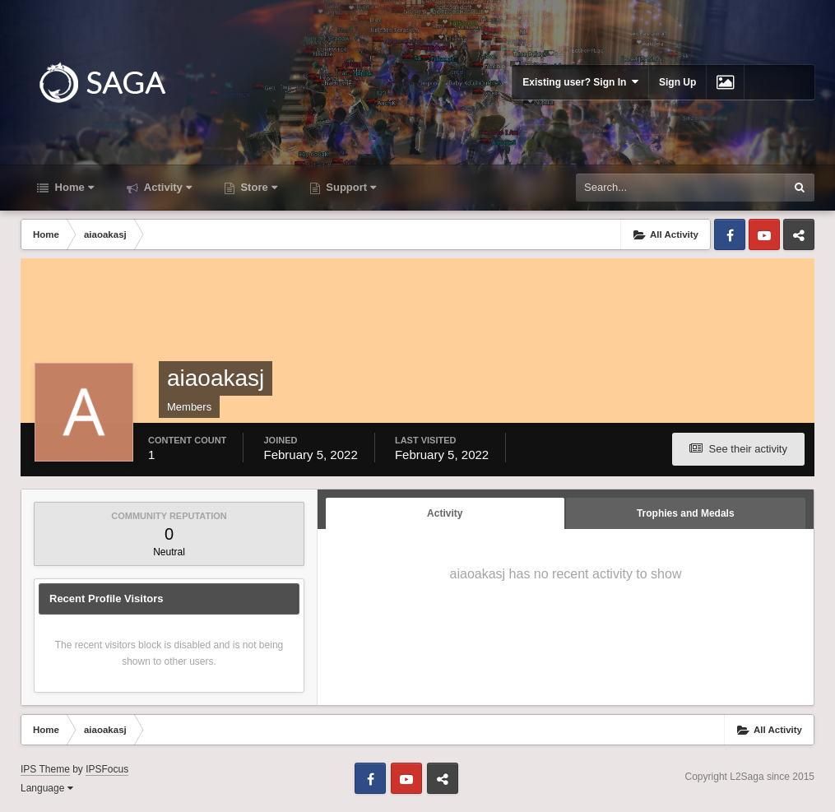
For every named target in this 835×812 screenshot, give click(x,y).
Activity (166, 187)
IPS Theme (45, 769)
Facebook (729, 234)
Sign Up (677, 82)
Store (257, 187)
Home (73, 187)
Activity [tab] (444, 513)
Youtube (764, 234)
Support (349, 187)
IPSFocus (107, 769)
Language (47, 788)
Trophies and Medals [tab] (686, 513)
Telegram (798, 234)
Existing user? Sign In (580, 82)
